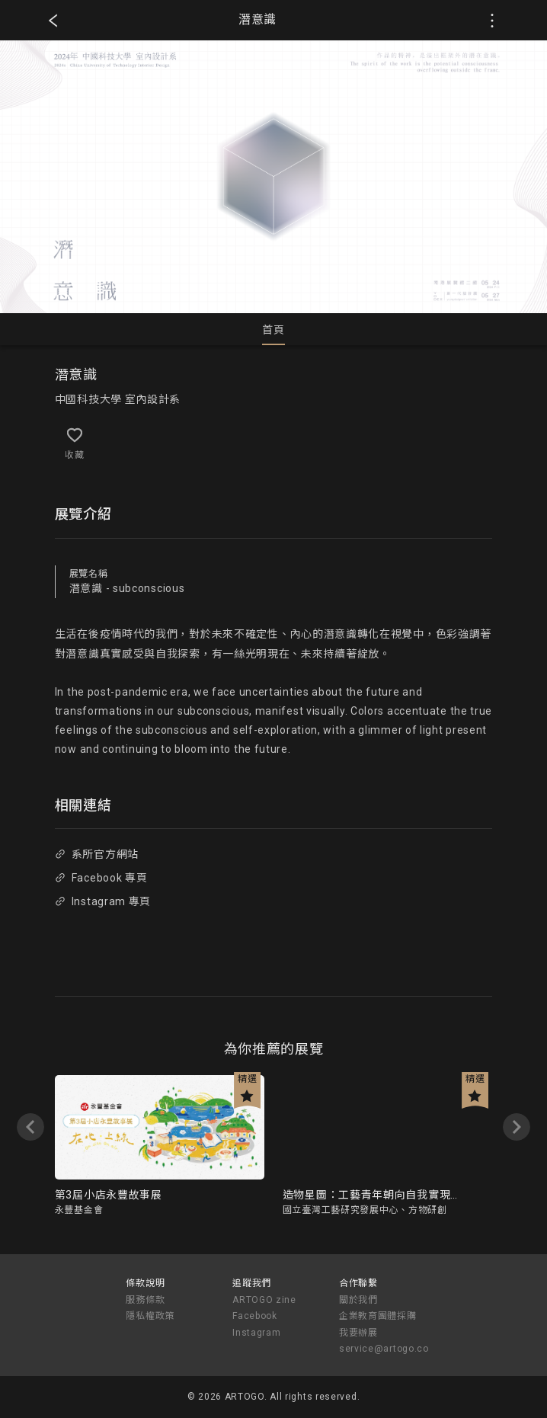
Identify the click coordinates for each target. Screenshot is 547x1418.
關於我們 (358, 1300)
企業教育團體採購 (378, 1316)
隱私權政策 (150, 1316)
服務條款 (145, 1300)
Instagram (256, 1332)
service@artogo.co (384, 1348)
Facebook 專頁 (101, 878)
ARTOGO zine (264, 1300)
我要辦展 (358, 1332)
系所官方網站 (97, 854)
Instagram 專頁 (103, 901)
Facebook (254, 1316)
